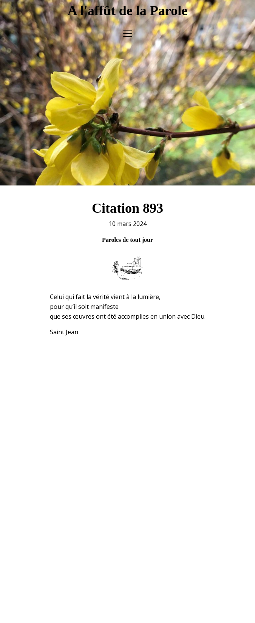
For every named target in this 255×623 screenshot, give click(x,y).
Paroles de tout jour (127, 230)
